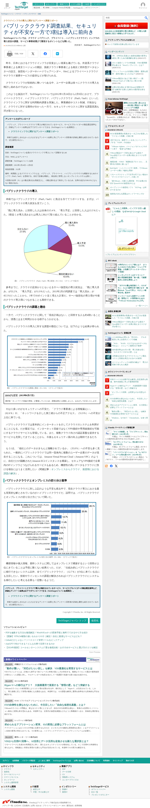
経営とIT (36, 789)
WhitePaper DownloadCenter (93, 660)
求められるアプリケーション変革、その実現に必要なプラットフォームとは (45, 724)
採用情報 (78, 806)
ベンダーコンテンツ (116, 52)
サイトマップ (118, 760)
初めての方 (130, 760)
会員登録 (15, 760)
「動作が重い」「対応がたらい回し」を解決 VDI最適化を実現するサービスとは (48, 668)
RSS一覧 (94, 792)
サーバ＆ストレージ (12, 774)
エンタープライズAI (70, 780)
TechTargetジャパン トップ (72, 620)
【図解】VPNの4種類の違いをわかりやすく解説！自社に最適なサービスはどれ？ (44, 636)
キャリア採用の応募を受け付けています (123, 44)
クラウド (7, 769)
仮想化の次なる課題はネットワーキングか (127, 194)
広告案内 (26, 806)
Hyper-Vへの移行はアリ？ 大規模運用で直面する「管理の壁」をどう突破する (47, 685)
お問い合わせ (79, 760)
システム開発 (9, 789)
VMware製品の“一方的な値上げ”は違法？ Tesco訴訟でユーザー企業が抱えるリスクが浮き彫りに (128, 155)
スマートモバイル (11, 777)
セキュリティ (38, 769)
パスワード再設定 (28, 760)
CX (63, 774)
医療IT (64, 789)
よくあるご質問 (44, 760)
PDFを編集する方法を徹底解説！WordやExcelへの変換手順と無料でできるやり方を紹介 (47, 633)
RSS (106, 466)
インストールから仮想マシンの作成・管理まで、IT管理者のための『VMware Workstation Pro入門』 (131, 298)
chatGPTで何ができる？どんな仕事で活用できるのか (30, 644)
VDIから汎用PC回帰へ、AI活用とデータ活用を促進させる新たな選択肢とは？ (46, 741)
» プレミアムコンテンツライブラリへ (121, 254)
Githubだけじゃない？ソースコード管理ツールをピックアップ (35, 640)
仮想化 (95, 620)
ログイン (6, 760)
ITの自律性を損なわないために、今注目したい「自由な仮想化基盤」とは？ (45, 705)
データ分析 (66, 772)
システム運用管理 (11, 782)
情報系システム (68, 777)
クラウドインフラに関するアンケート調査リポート (35, 131)
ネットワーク (9, 780)
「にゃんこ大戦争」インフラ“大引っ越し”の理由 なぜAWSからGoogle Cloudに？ (129, 211)
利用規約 (106, 760)
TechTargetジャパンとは (62, 760)
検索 (146, 18)
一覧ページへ (142, 306)
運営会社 (70, 806)
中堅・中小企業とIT (41, 792)
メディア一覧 (7, 806)
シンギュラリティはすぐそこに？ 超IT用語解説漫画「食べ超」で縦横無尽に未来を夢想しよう (132, 277)
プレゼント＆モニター (100, 795)
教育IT (64, 792)
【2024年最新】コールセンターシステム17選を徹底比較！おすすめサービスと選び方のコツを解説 (52, 647)
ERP (64, 769)
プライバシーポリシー (52, 806)
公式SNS (17, 806)
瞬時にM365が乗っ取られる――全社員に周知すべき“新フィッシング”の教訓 (136, 105)
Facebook (111, 466)
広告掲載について (93, 760)
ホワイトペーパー (98, 789)
